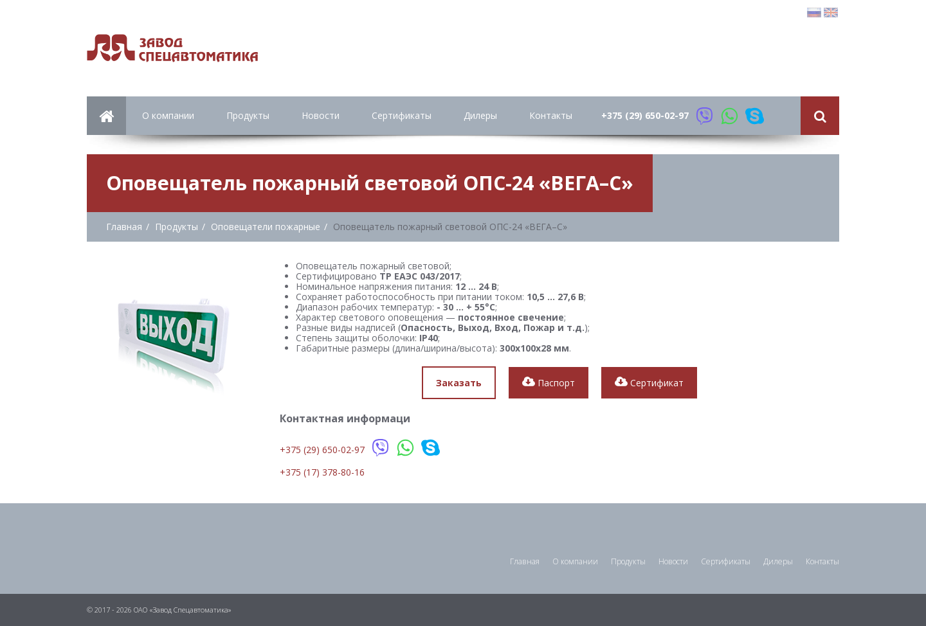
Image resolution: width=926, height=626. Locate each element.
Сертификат (649, 383)
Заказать (459, 383)
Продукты (247, 115)
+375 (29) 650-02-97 (645, 115)
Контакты (550, 115)
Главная (525, 561)
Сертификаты (401, 115)
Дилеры (480, 115)
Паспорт (548, 383)
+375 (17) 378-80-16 (322, 472)
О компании (168, 115)
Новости (321, 115)
